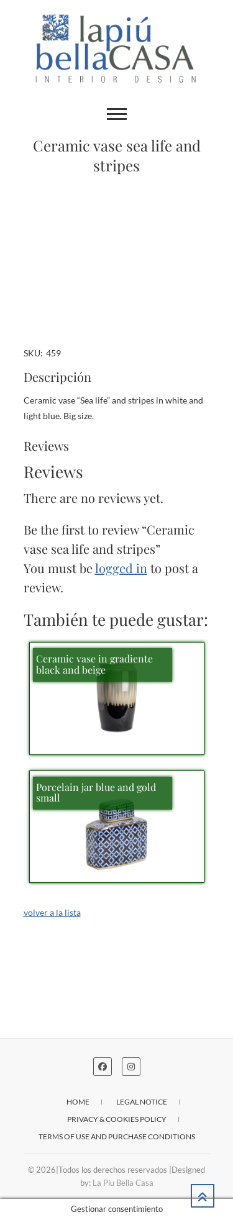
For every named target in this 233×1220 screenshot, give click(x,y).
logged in (121, 567)
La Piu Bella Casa (123, 1183)
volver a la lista (52, 912)
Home (77, 1101)
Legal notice (141, 1101)
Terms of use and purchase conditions (117, 1136)
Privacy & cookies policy (117, 1119)
